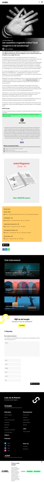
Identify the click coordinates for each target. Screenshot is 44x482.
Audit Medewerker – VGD (8, 218)
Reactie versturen (35, 383)
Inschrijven (22, 325)
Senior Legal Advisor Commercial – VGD (11, 230)
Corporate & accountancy (9, 419)
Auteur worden (26, 414)
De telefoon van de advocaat (10, 150)
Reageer (6, 245)
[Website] (21, 142)
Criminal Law (10, 40)
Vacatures (25, 424)
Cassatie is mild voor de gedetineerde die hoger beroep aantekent (16, 151)
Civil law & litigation (8, 414)
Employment (6, 424)
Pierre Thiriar (7, 292)
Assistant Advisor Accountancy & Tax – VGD (11, 224)
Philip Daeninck (8, 308)
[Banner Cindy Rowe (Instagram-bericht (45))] (21, 202)
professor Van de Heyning (31, 80)
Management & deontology (9, 429)
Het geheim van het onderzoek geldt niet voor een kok (14, 148)
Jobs (24, 429)
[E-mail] (23, 142)
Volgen (8, 443)
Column (5, 417)
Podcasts (7, 438)
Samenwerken (27, 412)
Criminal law (6, 422)
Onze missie (25, 446)
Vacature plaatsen (26, 431)
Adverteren (25, 417)
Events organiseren (26, 422)
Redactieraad (25, 448)
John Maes (10, 49)
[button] (42, 1)
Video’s (6, 435)
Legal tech (6, 427)
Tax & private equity (8, 432)
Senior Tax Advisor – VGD (8, 236)
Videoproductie (26, 419)
